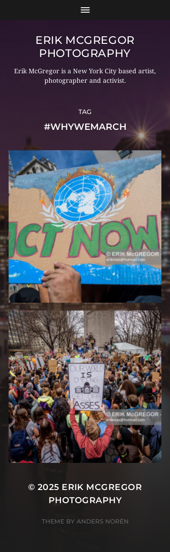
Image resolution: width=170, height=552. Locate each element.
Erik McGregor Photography (85, 46)
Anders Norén (103, 521)
